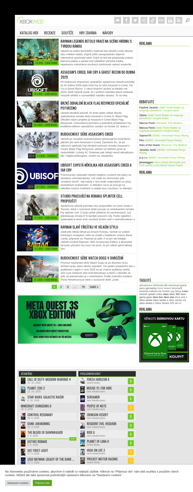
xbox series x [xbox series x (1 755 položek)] (146, 303)
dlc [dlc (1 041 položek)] (166, 285)
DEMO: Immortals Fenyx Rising (170, 135)
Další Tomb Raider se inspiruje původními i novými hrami (161, 109)
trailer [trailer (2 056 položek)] (185, 291)
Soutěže (67, 32)
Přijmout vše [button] (42, 482)
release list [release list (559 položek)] (155, 291)
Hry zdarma (88, 32)
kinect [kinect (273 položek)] (167, 288)
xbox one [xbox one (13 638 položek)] (168, 297)
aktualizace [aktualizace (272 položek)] (145, 285)
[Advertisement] (164, 71)
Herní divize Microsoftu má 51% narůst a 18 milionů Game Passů (162, 164)
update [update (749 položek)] (152, 294)
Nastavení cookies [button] (17, 482)
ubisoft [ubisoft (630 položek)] (143, 294)
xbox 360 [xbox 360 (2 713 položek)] (174, 294)
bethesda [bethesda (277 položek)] (158, 285)
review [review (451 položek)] (166, 291)
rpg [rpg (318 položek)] (172, 291)
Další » (94, 286)
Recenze (49, 32)
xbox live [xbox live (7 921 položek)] (158, 297)
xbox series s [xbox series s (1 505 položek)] (160, 300)
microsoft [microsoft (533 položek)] (177, 288)
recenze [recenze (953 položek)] (143, 291)
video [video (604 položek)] (159, 294)
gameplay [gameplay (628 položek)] (151, 288)
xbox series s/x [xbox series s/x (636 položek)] (177, 300)
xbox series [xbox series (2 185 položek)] (145, 300)
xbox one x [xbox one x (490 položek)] (181, 297)
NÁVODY (108, 32)
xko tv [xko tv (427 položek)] (178, 303)
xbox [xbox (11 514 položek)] (166, 294)
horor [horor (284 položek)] (160, 288)
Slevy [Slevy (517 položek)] (178, 291)
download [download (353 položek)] (173, 285)
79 (83, 286)
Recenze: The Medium (169, 123)
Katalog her (29, 32)
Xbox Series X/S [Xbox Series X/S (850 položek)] (164, 303)
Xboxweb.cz (31, 20)
